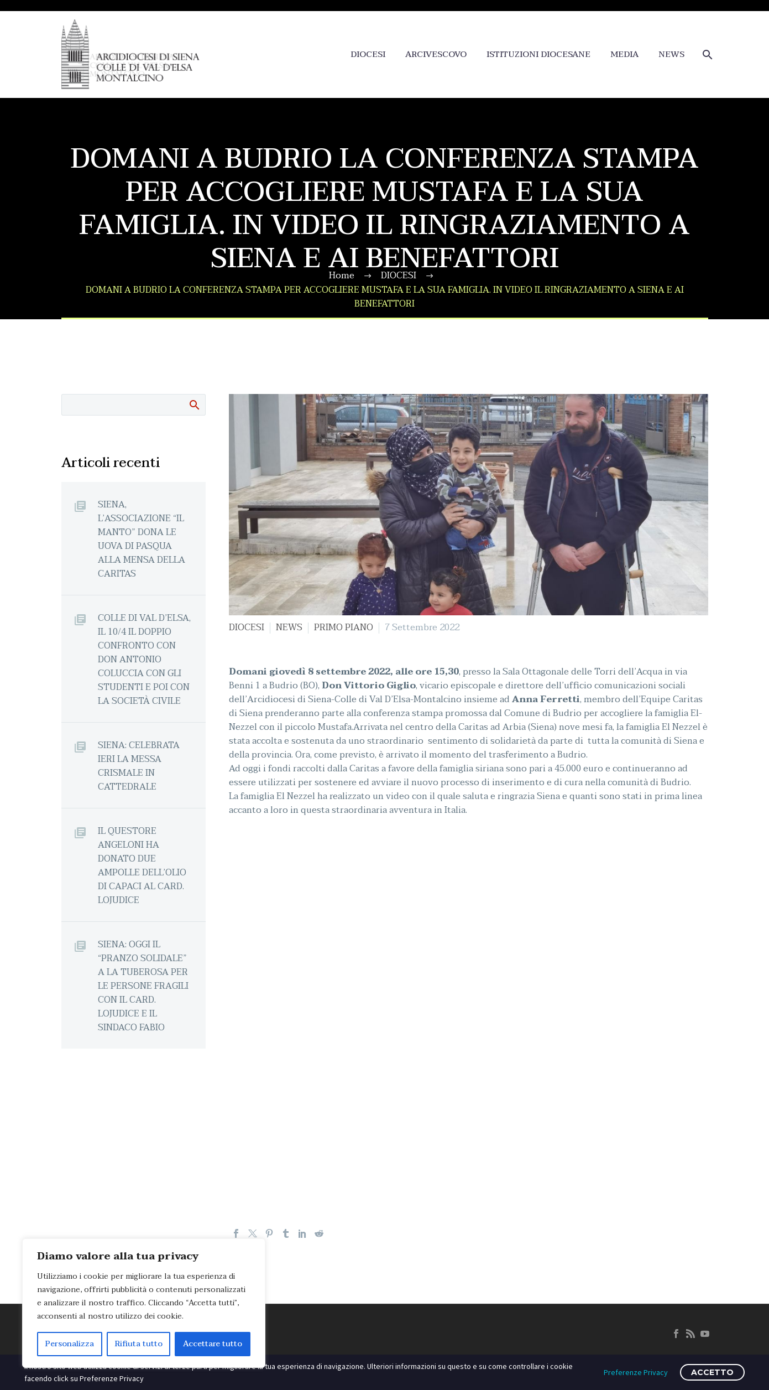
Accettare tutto (212, 1343)
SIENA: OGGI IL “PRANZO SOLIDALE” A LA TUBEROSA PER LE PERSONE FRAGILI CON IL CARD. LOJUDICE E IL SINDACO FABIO (143, 986)
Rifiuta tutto (139, 1343)
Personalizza (69, 1343)
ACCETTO (712, 1372)
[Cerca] (707, 54)
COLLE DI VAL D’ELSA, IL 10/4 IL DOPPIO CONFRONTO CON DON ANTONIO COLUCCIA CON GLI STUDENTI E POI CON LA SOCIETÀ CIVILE (144, 659)
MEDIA (624, 54)
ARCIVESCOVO (436, 54)
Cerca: (194, 404)
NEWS (671, 54)
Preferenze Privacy (636, 1372)
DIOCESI (368, 54)
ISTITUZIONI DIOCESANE (538, 54)
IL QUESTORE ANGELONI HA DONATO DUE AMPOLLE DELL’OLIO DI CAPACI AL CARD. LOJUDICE (142, 865)
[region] (143, 1303)
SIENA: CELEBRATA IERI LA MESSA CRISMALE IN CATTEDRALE (139, 766)
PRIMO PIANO (343, 627)
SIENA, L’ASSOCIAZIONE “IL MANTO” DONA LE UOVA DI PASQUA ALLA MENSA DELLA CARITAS (141, 539)
